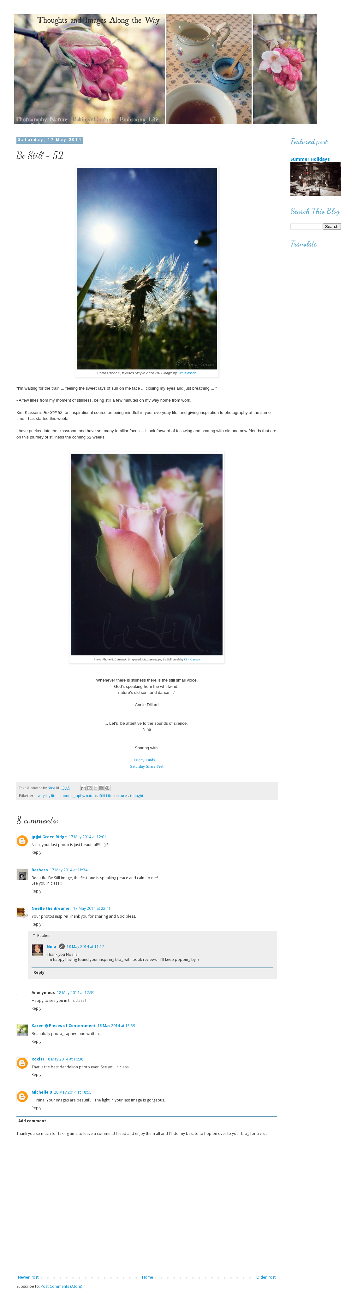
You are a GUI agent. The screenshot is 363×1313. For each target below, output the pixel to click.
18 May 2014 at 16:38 (64, 1059)
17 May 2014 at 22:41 (92, 908)
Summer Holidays (310, 159)
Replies (43, 935)
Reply (36, 852)
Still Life (105, 795)
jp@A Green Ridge (49, 837)
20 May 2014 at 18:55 (73, 1092)
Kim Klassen (187, 373)
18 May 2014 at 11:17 (85, 946)
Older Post (266, 1277)
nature (91, 795)
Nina (52, 946)
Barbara (40, 870)
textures (121, 795)
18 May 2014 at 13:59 (116, 1025)
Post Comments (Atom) (61, 1286)
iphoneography (71, 795)
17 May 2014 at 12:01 (87, 837)
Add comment (32, 1121)
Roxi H (38, 1059)
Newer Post (28, 1277)
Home (147, 1277)
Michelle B (42, 1092)
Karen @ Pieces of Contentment (64, 1025)
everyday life (46, 795)
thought (136, 795)
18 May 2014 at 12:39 (75, 992)
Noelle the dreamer (51, 908)
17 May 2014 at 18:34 (68, 870)
